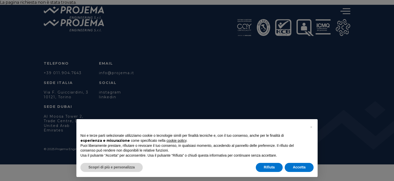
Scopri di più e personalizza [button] (111, 167)
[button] (311, 127)
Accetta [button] (299, 167)
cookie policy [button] (176, 141)
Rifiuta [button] (269, 167)
